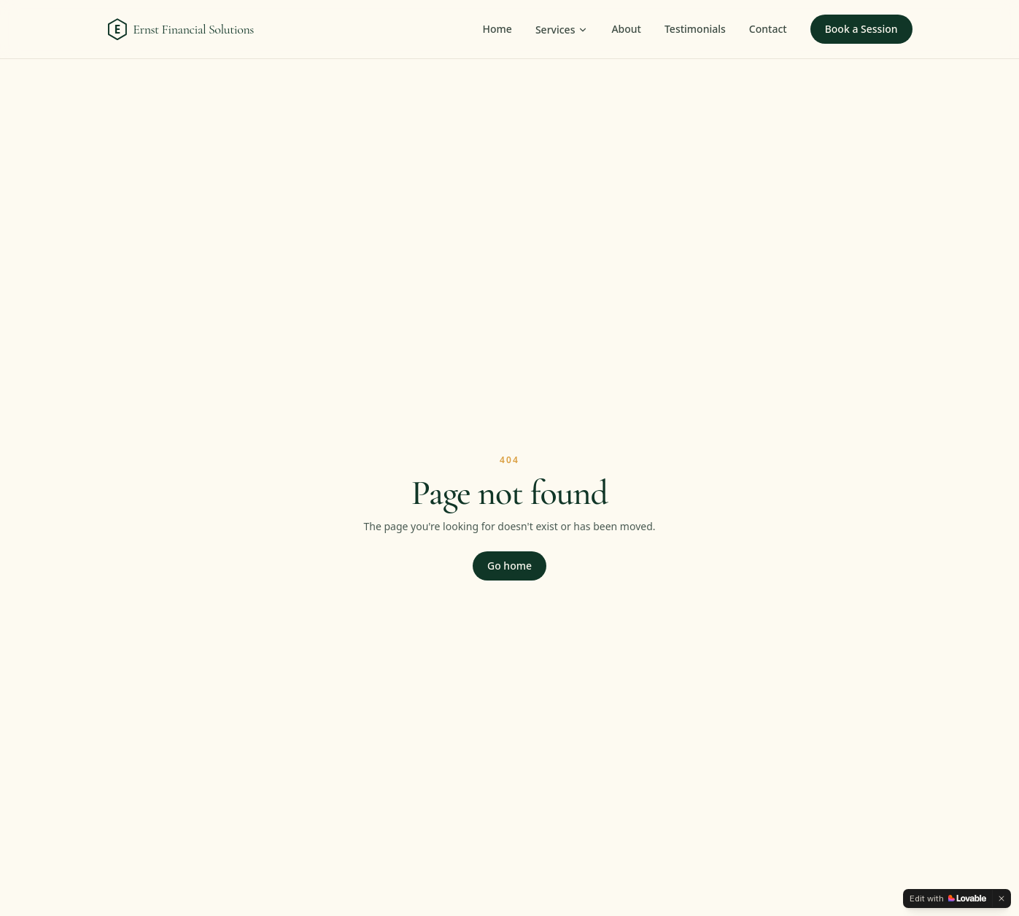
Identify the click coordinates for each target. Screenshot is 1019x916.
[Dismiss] (1001, 898)
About (626, 29)
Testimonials (695, 29)
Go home (509, 565)
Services (562, 29)
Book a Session (861, 29)
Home (497, 29)
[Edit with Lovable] (948, 898)
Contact (768, 29)
